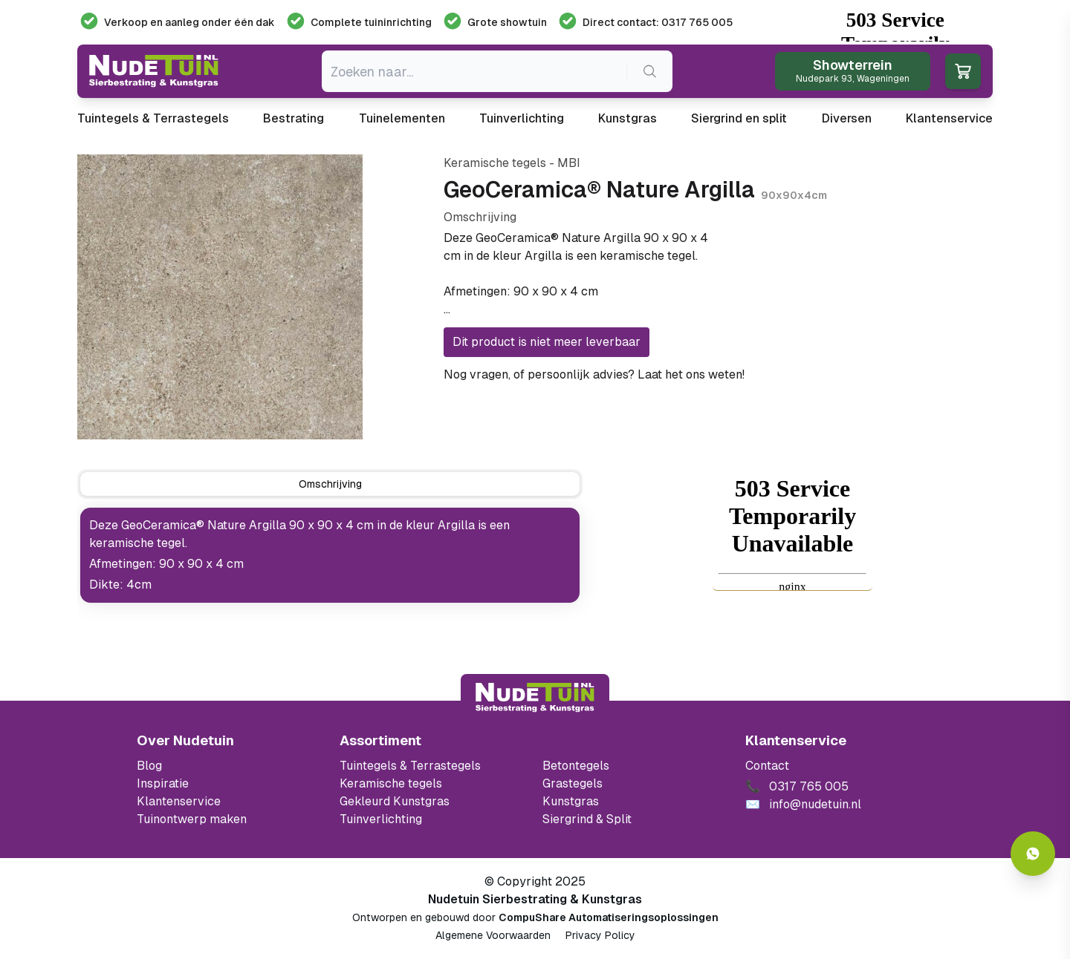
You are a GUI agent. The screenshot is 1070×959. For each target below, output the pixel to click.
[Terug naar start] (535, 697)
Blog (149, 766)
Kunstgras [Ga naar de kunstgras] (570, 801)
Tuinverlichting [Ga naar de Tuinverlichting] (381, 819)
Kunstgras (627, 118)
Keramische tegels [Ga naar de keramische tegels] (391, 783)
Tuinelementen (402, 118)
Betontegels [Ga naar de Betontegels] (575, 766)
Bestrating (293, 118)
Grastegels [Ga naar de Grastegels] (572, 783)
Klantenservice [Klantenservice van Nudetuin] (179, 801)
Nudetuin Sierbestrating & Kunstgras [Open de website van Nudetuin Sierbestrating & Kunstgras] (535, 899)
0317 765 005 (787, 374)
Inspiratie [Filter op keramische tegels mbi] (163, 783)
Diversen (847, 118)
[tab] (330, 484)
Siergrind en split (739, 118)
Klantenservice (949, 118)
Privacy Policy (600, 935)
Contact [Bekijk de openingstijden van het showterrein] (767, 766)
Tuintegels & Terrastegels (153, 118)
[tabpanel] (330, 555)
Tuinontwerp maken (192, 819)
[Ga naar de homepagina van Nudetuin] (153, 71)
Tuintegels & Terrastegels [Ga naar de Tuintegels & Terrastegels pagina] (410, 766)
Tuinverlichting (521, 118)
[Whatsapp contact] (1033, 853)
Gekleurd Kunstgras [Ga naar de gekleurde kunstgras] (395, 801)
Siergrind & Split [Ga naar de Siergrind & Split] (587, 819)
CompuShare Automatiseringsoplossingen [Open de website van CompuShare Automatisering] (609, 917)
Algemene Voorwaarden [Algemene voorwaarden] (493, 935)
